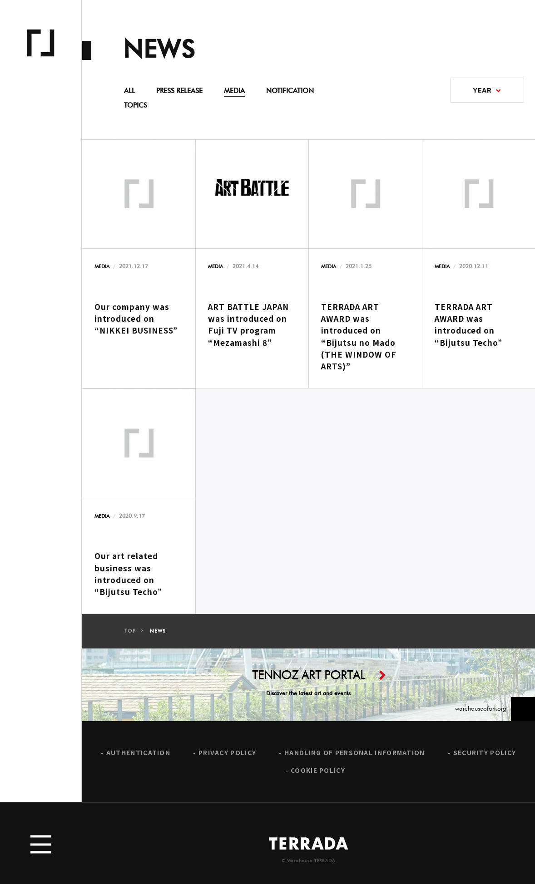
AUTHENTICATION (138, 756)
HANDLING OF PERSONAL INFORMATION (354, 756)
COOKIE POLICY (318, 775)
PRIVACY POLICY (227, 756)
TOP (129, 635)
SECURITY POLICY (484, 756)
